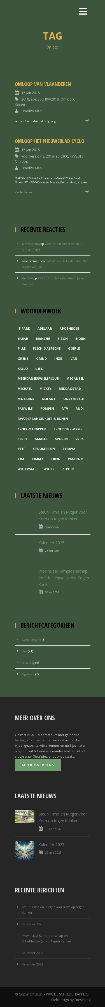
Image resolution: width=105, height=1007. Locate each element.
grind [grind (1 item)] (41, 358)
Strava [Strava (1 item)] (68, 448)
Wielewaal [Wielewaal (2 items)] (27, 469)
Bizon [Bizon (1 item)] (62, 338)
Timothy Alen (31, 111)
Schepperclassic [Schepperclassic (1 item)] (67, 429)
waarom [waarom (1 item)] (75, 459)
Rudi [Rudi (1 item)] (80, 408)
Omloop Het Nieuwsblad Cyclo (49, 140)
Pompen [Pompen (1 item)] (47, 408)
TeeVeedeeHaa (31, 244)
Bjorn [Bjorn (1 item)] (80, 338)
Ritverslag (28, 663)
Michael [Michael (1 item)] (25, 388)
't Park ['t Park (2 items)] (24, 328)
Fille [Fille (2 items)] (21, 348)
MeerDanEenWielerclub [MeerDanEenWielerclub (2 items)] (38, 378)
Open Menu (83, 11)
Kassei (20, 104)
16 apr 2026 (52, 527)
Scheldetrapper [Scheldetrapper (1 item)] (32, 429)
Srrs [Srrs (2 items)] (79, 439)
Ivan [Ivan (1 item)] (73, 358)
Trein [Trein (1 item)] (55, 459)
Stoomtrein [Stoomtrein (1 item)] (44, 448)
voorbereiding (32, 156)
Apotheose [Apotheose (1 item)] (69, 328)
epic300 (37, 99)
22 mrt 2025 (52, 551)
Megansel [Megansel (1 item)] (75, 378)
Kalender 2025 (51, 542)
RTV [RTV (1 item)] (65, 408)
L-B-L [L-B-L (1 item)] (39, 368)
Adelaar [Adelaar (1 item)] (45, 328)
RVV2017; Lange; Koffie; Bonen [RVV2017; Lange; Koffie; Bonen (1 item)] (43, 418)
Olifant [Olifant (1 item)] (49, 399)
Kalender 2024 (32, 953)
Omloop (67, 99)
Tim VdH (27, 278)
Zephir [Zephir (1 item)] (68, 469)
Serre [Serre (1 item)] (22, 439)
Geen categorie (31, 640)
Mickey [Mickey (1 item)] (45, 388)
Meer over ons (38, 764)
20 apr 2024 (52, 592)
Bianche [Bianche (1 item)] (43, 338)
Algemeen (28, 674)
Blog (24, 651)
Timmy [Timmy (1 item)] (37, 459)
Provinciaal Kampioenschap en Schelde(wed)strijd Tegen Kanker (64, 577)
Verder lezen (23, 192)
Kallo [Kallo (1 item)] (23, 368)
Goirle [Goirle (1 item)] (74, 348)
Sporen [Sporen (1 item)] (61, 439)
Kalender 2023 (32, 964)
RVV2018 (52, 99)
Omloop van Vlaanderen (43, 83)
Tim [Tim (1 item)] (21, 459)
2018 (25, 99)
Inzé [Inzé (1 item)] (58, 358)
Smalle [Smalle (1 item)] (41, 439)
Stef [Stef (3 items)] (21, 448)
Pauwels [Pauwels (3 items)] (25, 408)
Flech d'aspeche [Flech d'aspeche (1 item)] (46, 348)
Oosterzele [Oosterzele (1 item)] (73, 399)
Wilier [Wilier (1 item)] (49, 469)
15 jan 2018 (31, 92)
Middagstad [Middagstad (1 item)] (70, 388)
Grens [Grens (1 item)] (23, 358)
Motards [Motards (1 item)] (26, 399)
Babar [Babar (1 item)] (23, 338)
